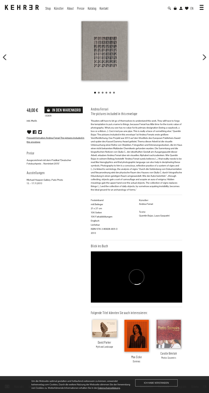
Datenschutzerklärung (109, 387)
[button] (201, 6)
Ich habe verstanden (156, 382)
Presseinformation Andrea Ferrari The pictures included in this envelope (55, 139)
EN (191, 8)
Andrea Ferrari (146, 203)
